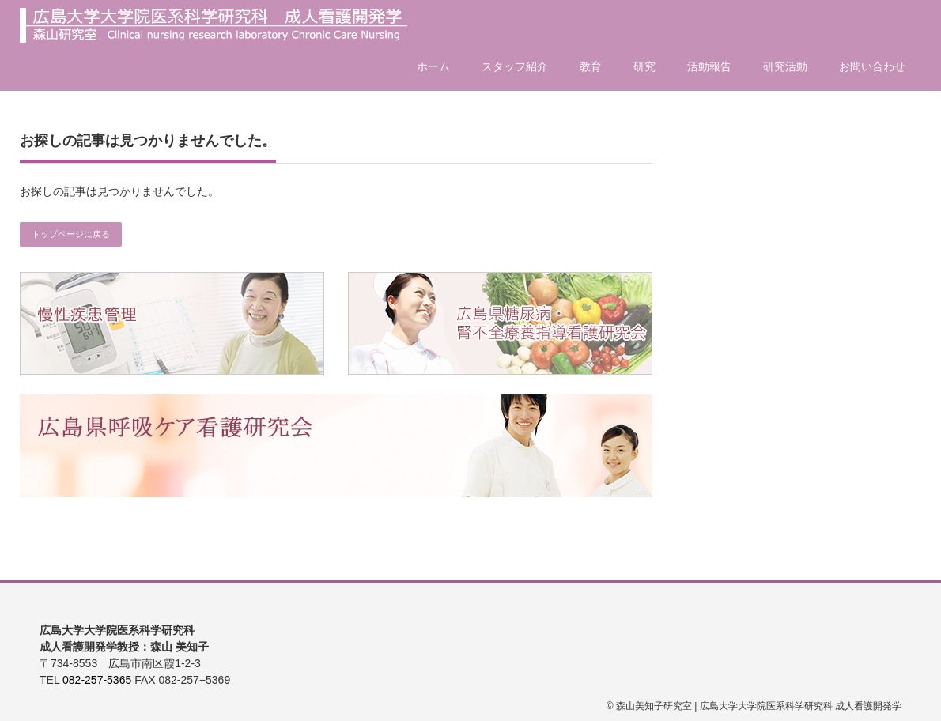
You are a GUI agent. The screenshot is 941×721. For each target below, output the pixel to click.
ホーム (433, 66)
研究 (644, 66)
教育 (591, 66)
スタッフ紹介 (515, 66)
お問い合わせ (872, 66)
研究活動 (785, 66)
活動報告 (709, 66)
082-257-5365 (96, 680)
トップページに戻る (71, 234)
